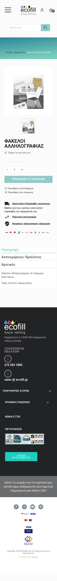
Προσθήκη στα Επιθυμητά (18, 188)
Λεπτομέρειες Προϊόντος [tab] (21, 257)
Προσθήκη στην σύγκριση (18, 192)
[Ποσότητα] (14, 169)
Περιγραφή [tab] (10, 250)
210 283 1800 (13, 365)
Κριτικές (8, 264)
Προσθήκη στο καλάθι (28, 179)
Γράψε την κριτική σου (19, 152)
